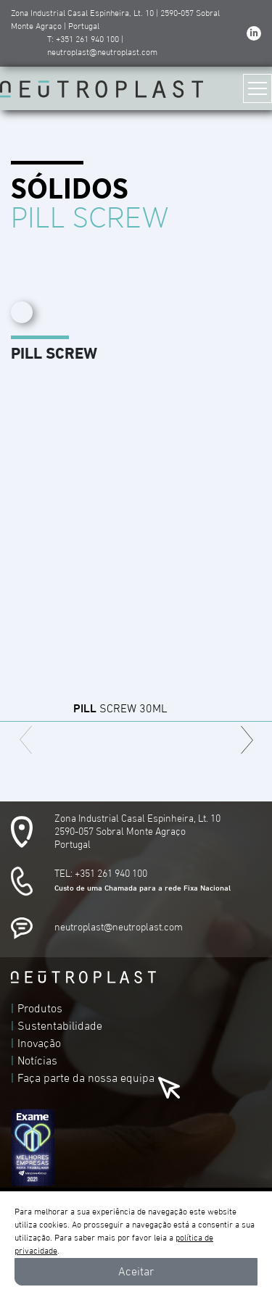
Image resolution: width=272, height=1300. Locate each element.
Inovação (39, 1043)
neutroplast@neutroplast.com (118, 927)
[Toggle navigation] (257, 88)
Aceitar (136, 1272)
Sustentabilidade (59, 1026)
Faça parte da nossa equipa (85, 1078)
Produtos (39, 1008)
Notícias (37, 1061)
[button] (246, 739)
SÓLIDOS (69, 189)
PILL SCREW (90, 218)
